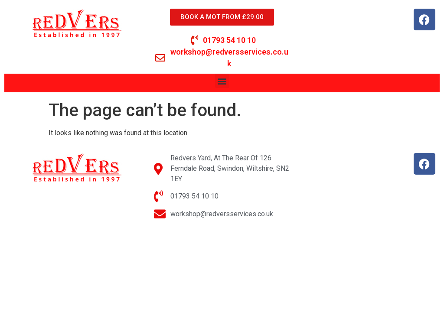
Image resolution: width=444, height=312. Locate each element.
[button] (222, 81)
